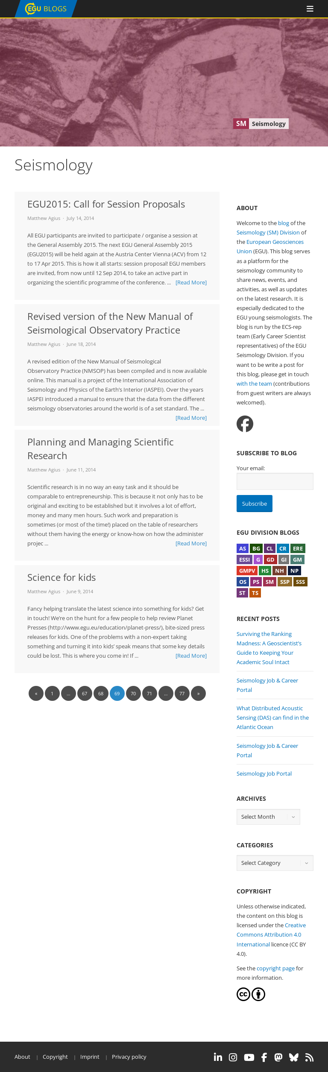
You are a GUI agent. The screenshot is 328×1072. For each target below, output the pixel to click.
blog (283, 223)
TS (255, 593)
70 (133, 693)
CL (269, 548)
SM (270, 582)
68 (100, 693)
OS (242, 582)
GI (284, 559)
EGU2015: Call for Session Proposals (106, 203)
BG (256, 548)
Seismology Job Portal (264, 773)
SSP (285, 582)
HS (265, 570)
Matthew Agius (43, 218)
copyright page (276, 968)
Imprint (90, 1056)
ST (242, 593)
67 (84, 693)
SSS (300, 582)
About (22, 1056)
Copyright (55, 1056)
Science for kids (61, 577)
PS (256, 582)
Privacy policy (129, 1056)
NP (294, 570)
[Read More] (191, 282)
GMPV (247, 570)
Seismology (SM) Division (268, 232)
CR (283, 548)
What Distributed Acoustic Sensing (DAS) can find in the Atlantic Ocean (273, 717)
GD (270, 559)
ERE (298, 548)
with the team (254, 383)
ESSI (244, 559)
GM (297, 559)
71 (149, 693)
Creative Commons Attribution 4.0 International (271, 934)
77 (181, 693)
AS (242, 548)
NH (279, 570)
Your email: (251, 468)
